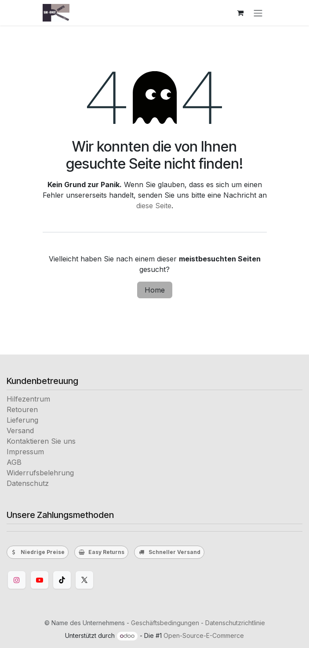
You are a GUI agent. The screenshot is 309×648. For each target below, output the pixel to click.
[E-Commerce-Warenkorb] (240, 13)
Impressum (25, 451)
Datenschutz (28, 483)
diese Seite (153, 205)
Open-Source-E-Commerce (204, 635)
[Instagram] (16, 580)
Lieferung (22, 420)
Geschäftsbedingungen (165, 622)
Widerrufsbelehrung (40, 472)
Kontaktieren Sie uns (41, 441)
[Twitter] (84, 580)
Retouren (22, 409)
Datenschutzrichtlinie (235, 622)
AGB (14, 462)
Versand (20, 430)
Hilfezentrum (28, 399)
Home (155, 290)
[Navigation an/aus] (258, 13)
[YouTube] (39, 580)
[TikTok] (62, 580)
